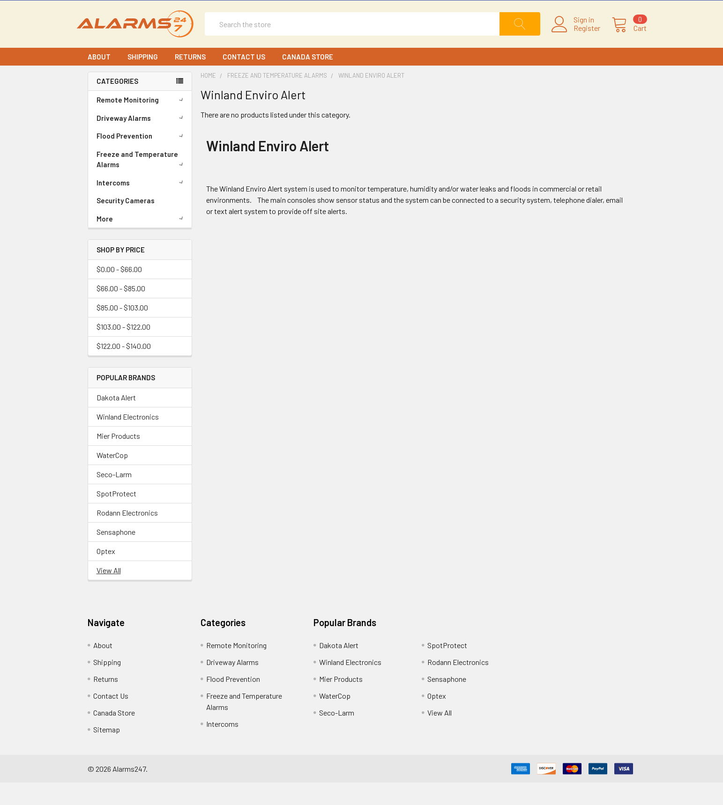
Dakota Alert (116, 419)
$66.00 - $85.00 (121, 310)
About (99, 78)
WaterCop (112, 477)
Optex (106, 573)
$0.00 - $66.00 (119, 291)
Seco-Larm (114, 496)
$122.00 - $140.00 (124, 368)
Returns (190, 78)
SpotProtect (116, 515)
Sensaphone (116, 554)
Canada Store (307, 78)
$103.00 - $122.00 (123, 349)
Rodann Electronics (127, 535)
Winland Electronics (128, 439)
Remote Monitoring (141, 122)
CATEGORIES (117, 103)
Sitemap (106, 751)
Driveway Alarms (141, 140)
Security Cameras (126, 222)
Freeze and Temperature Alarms (141, 181)
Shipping (142, 78)
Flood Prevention (141, 158)
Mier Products (118, 458)
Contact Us (244, 78)
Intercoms (141, 204)
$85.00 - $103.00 (122, 329)
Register (576, 39)
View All (109, 592)
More (141, 240)
